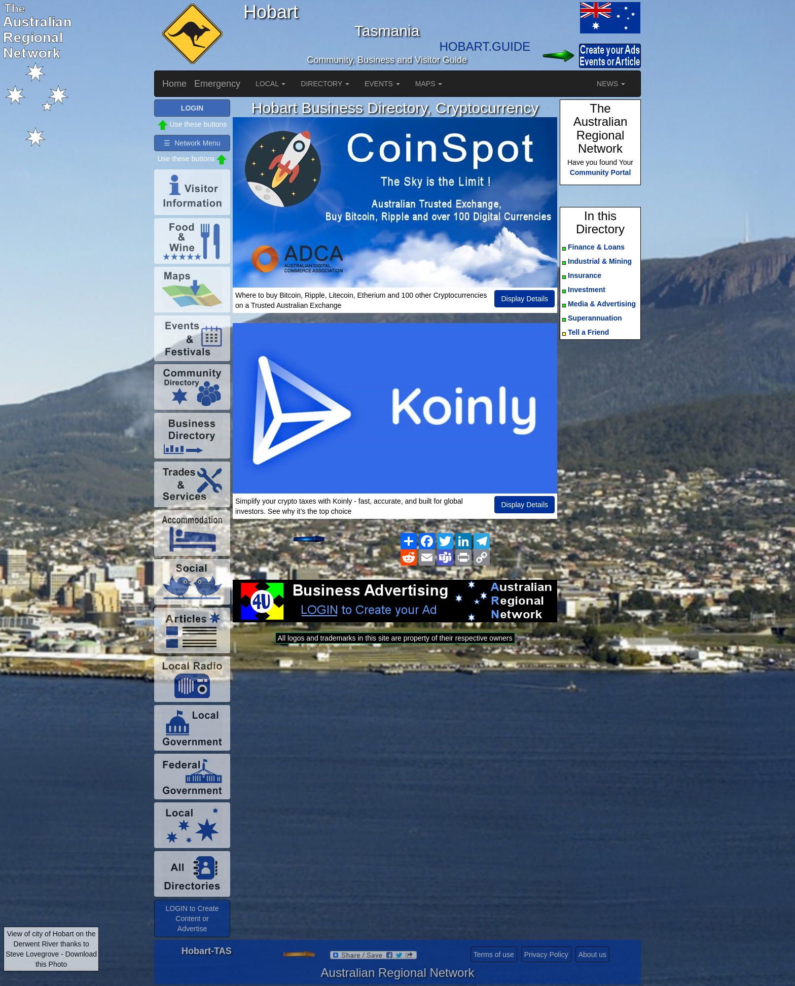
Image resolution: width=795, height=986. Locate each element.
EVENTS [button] (382, 84)
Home (174, 84)
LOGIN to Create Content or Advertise (192, 918)
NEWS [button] (611, 84)
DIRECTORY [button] (325, 84)
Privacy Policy (546, 954)
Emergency (217, 84)
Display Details (524, 299)
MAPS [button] (429, 84)
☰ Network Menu (192, 143)
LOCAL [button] (270, 84)
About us (592, 954)
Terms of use (494, 954)
